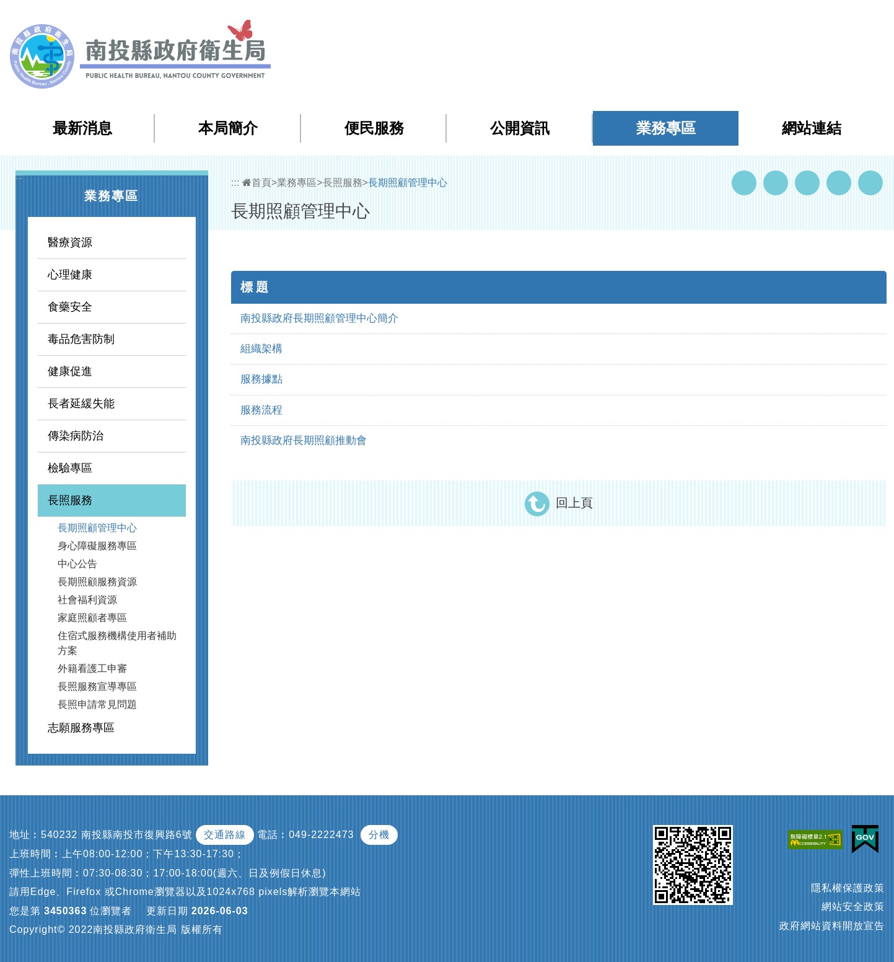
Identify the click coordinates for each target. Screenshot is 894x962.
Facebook (744, 182)
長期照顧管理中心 (97, 528)
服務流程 (261, 410)
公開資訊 (520, 128)
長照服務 (70, 500)
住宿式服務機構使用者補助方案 (117, 643)
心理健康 (70, 274)
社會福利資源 (87, 599)
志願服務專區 (81, 728)
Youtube (775, 182)
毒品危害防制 (81, 339)
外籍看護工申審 (92, 668)
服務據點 (261, 379)
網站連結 (811, 128)
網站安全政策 (853, 906)
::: (635, 18)
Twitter (807, 182)
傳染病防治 (75, 436)
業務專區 (666, 128)
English (802, 17)
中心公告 (77, 563)
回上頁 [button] (574, 503)
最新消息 (82, 128)
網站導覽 (661, 17)
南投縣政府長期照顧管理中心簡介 (319, 318)
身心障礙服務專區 (97, 546)
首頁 (256, 182)
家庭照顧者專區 (92, 617)
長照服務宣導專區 (97, 686)
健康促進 (70, 371)
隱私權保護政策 (848, 888)
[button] (835, 18)
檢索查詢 (710, 17)
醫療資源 (70, 242)
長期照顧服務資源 (97, 581)
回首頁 (758, 17)
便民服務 (374, 128)
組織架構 (261, 349)
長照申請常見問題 (97, 704)
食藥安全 (70, 307)
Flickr (838, 182)
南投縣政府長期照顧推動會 (303, 440)
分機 (379, 834)
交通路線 (225, 834)
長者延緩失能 (81, 403)
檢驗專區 (70, 468)
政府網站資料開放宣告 (832, 925)
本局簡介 (228, 128)
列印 (870, 182)
